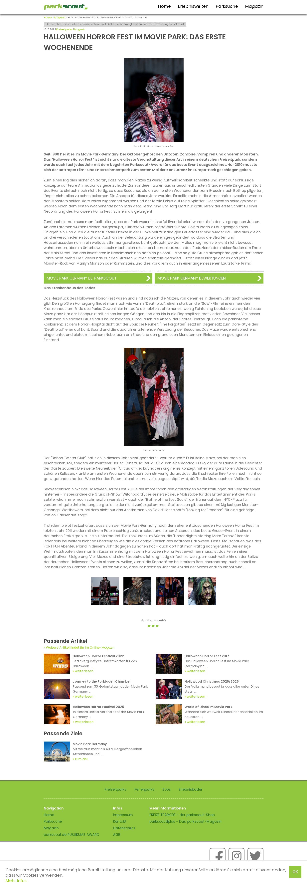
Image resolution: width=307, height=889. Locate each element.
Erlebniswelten (193, 6)
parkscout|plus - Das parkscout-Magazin (185, 821)
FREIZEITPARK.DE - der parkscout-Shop (182, 814)
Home (164, 6)
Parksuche (227, 6)
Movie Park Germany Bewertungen (192, 278)
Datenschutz (124, 828)
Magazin (254, 6)
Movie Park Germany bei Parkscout (81, 278)
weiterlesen (84, 671)
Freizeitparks (64, 29)
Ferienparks (144, 789)
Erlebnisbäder (190, 789)
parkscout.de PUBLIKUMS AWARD (71, 834)
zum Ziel (81, 759)
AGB (116, 834)
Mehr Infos (16, 880)
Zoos (166, 789)
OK (295, 872)
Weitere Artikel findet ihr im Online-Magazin (80, 647)
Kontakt (119, 821)
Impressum (123, 814)
